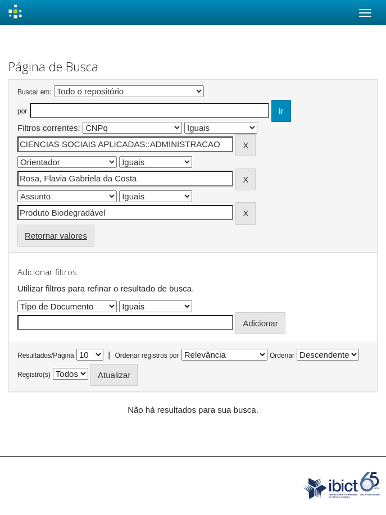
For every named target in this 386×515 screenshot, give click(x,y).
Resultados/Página (45, 355)
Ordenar (282, 355)
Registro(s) (34, 375)
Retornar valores (56, 235)
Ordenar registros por (147, 355)
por (22, 111)
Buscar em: (34, 92)
